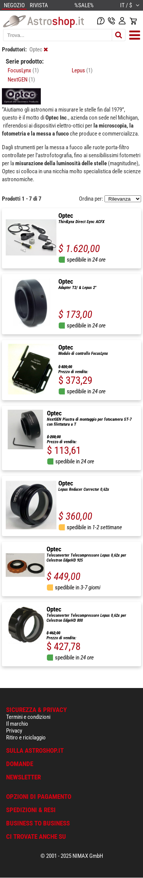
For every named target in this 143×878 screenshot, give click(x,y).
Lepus (82, 70)
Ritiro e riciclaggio (26, 737)
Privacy (14, 730)
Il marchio (17, 723)
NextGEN (21, 79)
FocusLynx (23, 70)
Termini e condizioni (28, 717)
